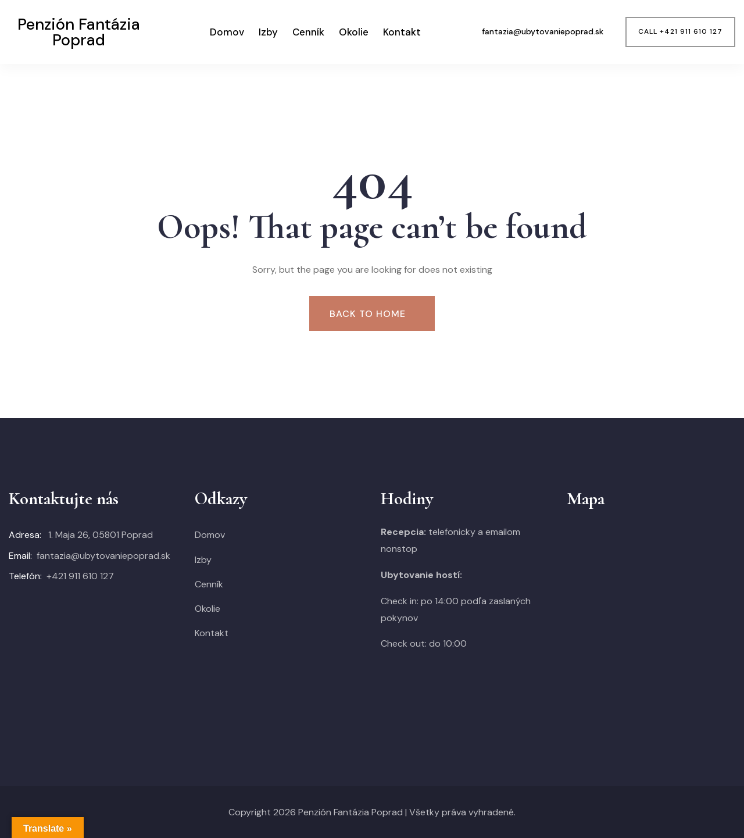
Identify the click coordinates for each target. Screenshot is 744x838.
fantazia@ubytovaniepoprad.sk (103, 556)
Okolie (354, 32)
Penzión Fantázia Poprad (350, 812)
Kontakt (402, 32)
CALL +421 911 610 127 (680, 31)
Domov (227, 32)
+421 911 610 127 (80, 576)
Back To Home (368, 314)
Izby (268, 32)
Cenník (308, 32)
